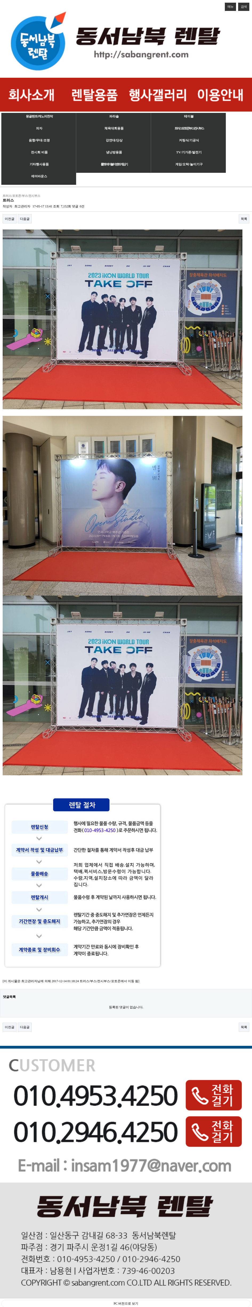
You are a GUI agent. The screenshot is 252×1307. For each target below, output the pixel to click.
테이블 (189, 116)
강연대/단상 (114, 140)
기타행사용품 (39, 164)
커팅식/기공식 (189, 140)
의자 (39, 128)
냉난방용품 (114, 152)
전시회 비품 (39, 152)
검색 (242, 6)
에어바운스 (39, 176)
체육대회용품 (114, 128)
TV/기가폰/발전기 (189, 152)
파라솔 (114, 116)
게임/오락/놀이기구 (189, 164)
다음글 (25, 219)
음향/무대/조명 (39, 140)
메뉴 (229, 6)
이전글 (9, 219)
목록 (244, 219)
